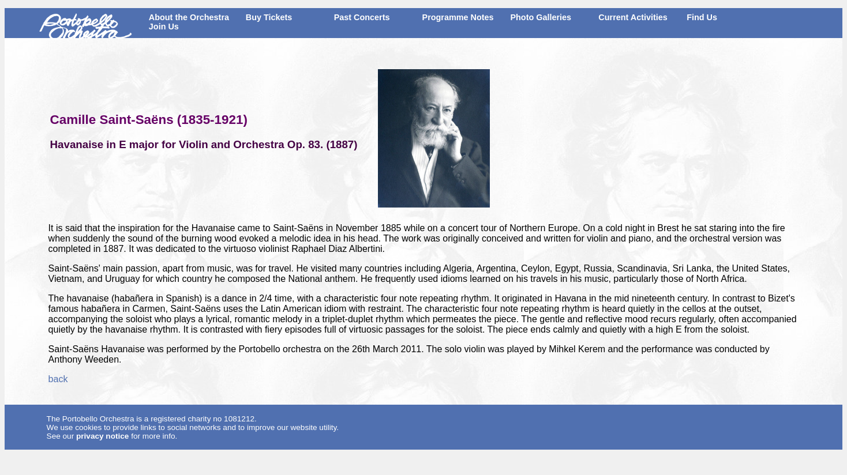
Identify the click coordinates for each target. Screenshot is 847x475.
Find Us (702, 17)
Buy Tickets (269, 17)
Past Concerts (362, 17)
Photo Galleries (540, 17)
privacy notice (102, 436)
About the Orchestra (189, 17)
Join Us (164, 26)
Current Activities (632, 17)
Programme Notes (458, 17)
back (58, 379)
